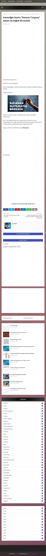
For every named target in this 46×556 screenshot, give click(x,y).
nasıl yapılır (23, 465)
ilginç (23, 434)
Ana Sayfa (5, 14)
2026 (23, 508)
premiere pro (23, 478)
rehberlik (23, 480)
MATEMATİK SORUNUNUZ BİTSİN (18, 374)
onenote (23, 467)
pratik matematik (23, 475)
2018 (23, 530)
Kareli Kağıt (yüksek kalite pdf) (18, 388)
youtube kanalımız (7, 318)
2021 (23, 522)
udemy (23, 490)
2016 (23, 535)
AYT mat (23, 403)
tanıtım (23, 483)
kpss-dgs (23, 452)
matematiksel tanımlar (23, 460)
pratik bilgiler (23, 472)
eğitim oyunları (23, 424)
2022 (23, 519)
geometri (23, 431)
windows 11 (23, 496)
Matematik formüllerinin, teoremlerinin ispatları (22, 346)
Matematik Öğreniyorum (16, 381)
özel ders (23, 501)
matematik (23, 457)
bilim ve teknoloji (23, 418)
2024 (23, 514)
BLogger (17, 554)
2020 (23, 525)
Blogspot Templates (32, 554)
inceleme (23, 439)
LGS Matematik (28, 1)
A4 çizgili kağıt (14, 325)
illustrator (23, 436)
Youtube (23, 416)
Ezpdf (23, 406)
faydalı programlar (23, 426)
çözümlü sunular (23, 498)
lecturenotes (23, 454)
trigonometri (23, 488)
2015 (23, 538)
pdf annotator (23, 470)
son (10, 14)
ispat (23, 444)
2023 (23, 516)
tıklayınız (25, 128)
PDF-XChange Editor (23, 411)
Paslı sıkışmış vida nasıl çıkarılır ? (18, 332)
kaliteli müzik (23, 447)
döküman (23, 421)
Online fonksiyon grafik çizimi (17, 367)
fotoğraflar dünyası (23, 429)
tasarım (23, 485)
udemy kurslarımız (28, 318)
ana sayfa (4, 1)
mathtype (23, 462)
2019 (23, 527)
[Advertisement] (23, 64)
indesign (23, 442)
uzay (23, 493)
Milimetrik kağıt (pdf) (15, 339)
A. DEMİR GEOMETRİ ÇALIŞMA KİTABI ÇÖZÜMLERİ (22, 353)
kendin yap (23, 449)
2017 (23, 533)
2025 (23, 511)
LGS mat (23, 408)
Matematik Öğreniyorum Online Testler (20, 360)
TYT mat (23, 413)
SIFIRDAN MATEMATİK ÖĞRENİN (23, 204)
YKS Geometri (20, 1)
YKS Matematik (11, 1)
